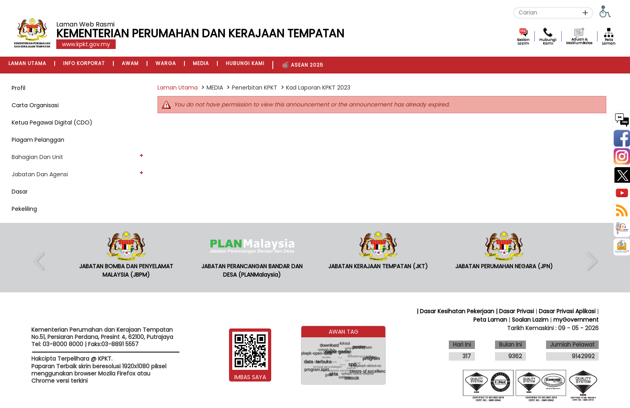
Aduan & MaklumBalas (579, 41)
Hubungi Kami (547, 41)
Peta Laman (609, 41)
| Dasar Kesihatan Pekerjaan (456, 311)
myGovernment (576, 320)
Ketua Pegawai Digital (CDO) (52, 122)
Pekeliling (24, 209)
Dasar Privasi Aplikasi (567, 311)
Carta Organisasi (35, 105)
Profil (18, 88)
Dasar (20, 192)
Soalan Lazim (523, 41)
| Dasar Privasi (515, 311)
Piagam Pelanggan (38, 140)
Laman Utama (178, 88)
